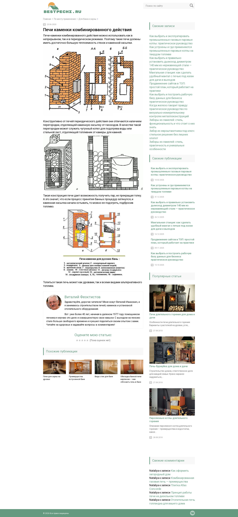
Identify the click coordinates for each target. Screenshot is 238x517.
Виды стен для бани (104, 376)
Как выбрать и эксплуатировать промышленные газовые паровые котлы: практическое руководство (171, 39)
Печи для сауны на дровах (51, 377)
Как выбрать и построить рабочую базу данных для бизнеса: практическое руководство (170, 98)
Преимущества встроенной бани (77, 377)
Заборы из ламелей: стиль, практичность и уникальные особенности (166, 145)
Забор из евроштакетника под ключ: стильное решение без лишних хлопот (172, 134)
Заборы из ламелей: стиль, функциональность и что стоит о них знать (172, 123)
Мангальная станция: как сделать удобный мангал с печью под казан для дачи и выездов (171, 76)
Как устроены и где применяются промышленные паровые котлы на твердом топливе (171, 50)
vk (192, 513)
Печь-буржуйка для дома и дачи (168, 366)
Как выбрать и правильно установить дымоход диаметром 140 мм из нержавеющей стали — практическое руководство (173, 207)
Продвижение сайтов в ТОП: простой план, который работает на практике (171, 87)
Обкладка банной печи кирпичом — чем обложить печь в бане (131, 379)
